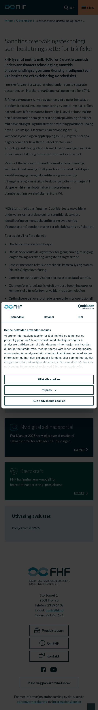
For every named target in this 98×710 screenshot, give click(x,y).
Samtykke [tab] (17, 316)
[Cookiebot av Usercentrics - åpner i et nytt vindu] (78, 306)
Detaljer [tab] (49, 316)
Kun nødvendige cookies (49, 400)
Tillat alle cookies (49, 379)
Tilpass (49, 390)
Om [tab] (80, 316)
